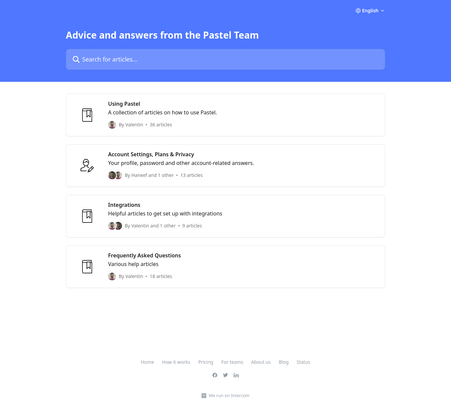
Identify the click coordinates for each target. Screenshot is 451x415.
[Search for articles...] (225, 59)
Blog (284, 362)
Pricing (205, 362)
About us (261, 362)
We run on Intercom (229, 395)
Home (147, 362)
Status (303, 362)
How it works (176, 362)
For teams (232, 362)
